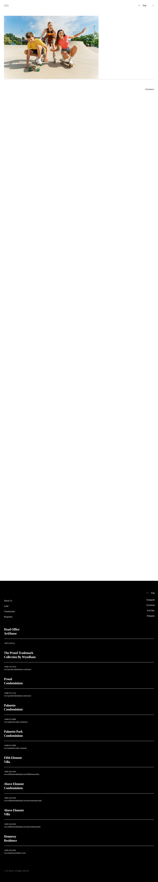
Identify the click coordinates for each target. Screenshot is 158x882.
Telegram (151, 616)
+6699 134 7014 (10, 667)
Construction (9, 611)
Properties (8, 617)
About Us (8, 601)
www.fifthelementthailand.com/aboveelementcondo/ (23, 801)
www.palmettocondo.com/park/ (15, 748)
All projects (149, 89)
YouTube (151, 610)
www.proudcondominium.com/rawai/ (17, 696)
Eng (144, 5)
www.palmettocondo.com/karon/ (16, 722)
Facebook (150, 605)
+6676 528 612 (9, 643)
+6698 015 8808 (10, 719)
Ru (139, 5)
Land (6, 606)
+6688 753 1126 (10, 693)
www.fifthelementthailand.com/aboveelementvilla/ (22, 827)
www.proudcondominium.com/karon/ (17, 669)
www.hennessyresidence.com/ (15, 853)
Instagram (150, 600)
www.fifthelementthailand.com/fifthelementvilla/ (21, 774)
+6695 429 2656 (10, 772)
